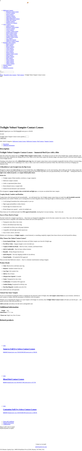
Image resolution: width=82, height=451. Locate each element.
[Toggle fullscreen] (2, 449)
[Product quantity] (27, 93)
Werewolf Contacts (11, 17)
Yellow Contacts (10, 63)
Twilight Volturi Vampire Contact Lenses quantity (12, 93)
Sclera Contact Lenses (11, 35)
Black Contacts (10, 44)
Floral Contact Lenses (11, 32)
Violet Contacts (10, 60)
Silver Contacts (10, 59)
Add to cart (3, 95)
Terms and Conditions (8, 378)
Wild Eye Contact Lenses (12, 41)
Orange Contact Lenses (12, 53)
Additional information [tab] (9, 102)
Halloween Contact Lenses (19, 98)
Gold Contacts (9, 48)
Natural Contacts (7, 65)
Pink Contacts (9, 55)
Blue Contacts (9, 45)
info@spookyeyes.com (41, 403)
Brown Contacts (10, 46)
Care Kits (5, 66)
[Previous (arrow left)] (0, 450)
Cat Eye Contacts (10, 13)
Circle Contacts (10, 30)
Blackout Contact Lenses (12, 11)
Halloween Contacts (8, 10)
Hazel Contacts (10, 52)
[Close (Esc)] (5, 449)
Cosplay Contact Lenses (12, 31)
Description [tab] (6, 101)
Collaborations (6, 381)
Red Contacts (9, 58)
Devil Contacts (10, 14)
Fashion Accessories (8, 67)
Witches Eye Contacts (11, 23)
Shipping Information (8, 379)
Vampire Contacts (10, 16)
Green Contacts (10, 49)
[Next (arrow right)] (2, 450)
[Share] (3, 449)
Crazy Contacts (7, 24)
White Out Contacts (11, 20)
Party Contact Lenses (11, 34)
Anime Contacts (10, 25)
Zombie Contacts (10, 21)
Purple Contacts (10, 56)
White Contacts (10, 62)
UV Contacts (9, 38)
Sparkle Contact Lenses (12, 37)
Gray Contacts (9, 51)
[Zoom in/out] (0, 449)
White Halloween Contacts (13, 18)
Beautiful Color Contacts (9, 42)
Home (1, 75)
